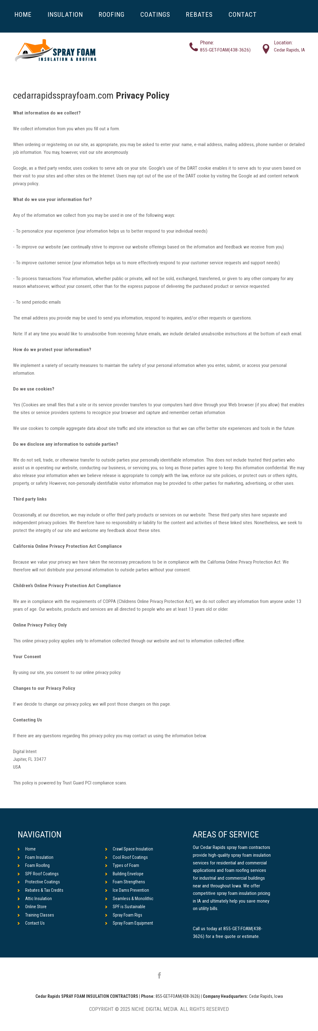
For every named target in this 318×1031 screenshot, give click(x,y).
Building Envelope (124, 873)
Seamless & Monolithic (129, 898)
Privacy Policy (142, 95)
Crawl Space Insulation (129, 848)
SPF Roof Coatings (38, 873)
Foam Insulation (35, 857)
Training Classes (36, 915)
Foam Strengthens (125, 881)
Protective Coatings (39, 881)
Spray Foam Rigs (123, 915)
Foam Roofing (34, 865)
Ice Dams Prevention (127, 890)
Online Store (32, 906)
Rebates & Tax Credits (40, 890)
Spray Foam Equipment (129, 923)
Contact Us (31, 923)
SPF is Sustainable (125, 906)
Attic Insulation (35, 898)
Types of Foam (122, 865)
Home (27, 848)
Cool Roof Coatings (126, 857)
